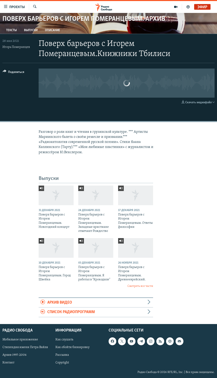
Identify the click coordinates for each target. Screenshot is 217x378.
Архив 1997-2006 (14, 355)
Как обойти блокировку (72, 347)
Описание (52, 30)
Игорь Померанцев (16, 47)
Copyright (62, 362)
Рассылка (62, 355)
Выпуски (31, 30)
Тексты (11, 30)
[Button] (13, 73)
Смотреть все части (140, 286)
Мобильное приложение (20, 339)
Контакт (8, 362)
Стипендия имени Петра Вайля (25, 347)
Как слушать (64, 339)
